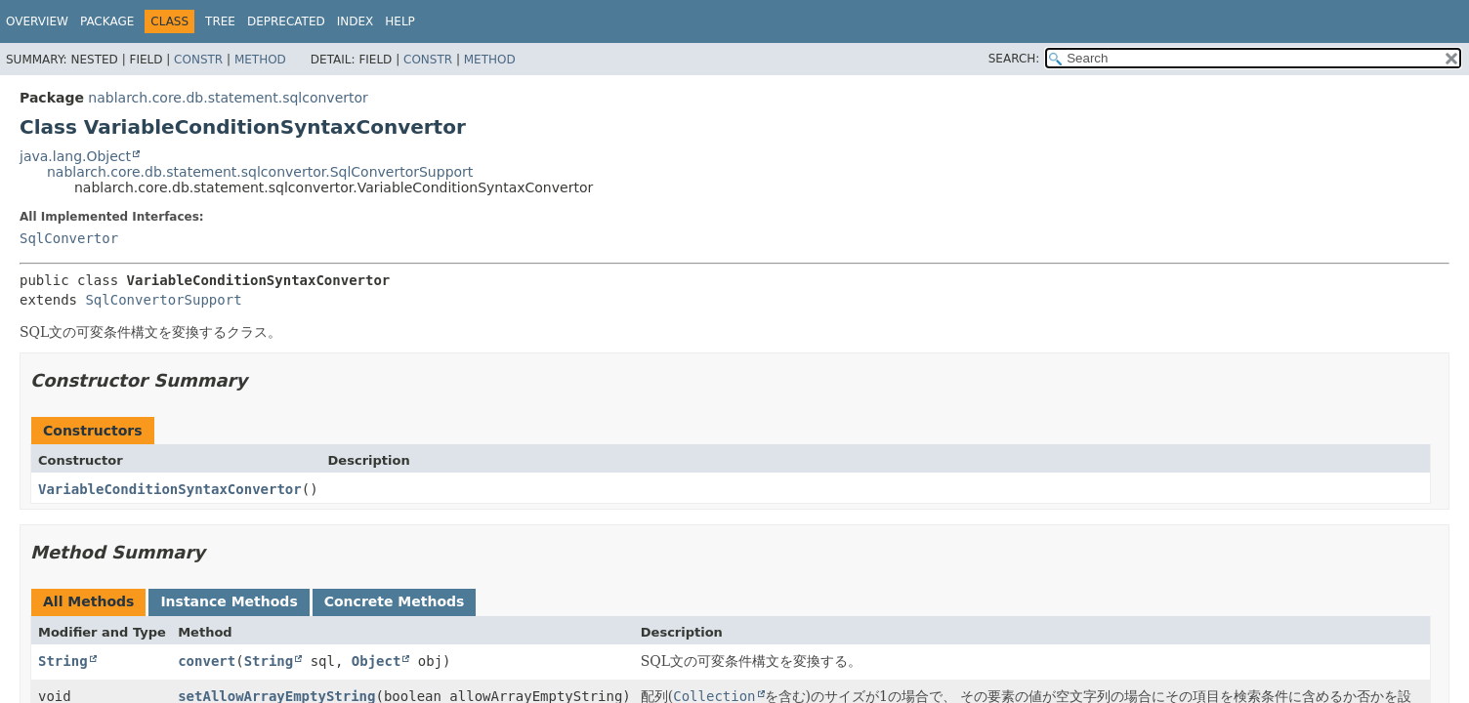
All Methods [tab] (88, 601)
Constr (198, 59)
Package (107, 21)
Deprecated (286, 21)
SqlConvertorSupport (163, 300)
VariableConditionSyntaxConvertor (170, 489)
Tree (220, 21)
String (63, 661)
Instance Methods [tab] (228, 601)
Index (355, 21)
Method (260, 59)
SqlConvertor (69, 238)
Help (400, 21)
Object (376, 661)
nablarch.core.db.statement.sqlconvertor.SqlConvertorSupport (260, 172)
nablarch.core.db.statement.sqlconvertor (227, 97)
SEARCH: (1014, 58)
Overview (37, 21)
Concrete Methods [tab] (394, 601)
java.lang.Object (75, 156)
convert (206, 661)
